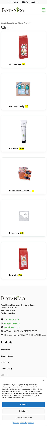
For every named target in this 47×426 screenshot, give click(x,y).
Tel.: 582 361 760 (12, 319)
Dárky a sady (6, 368)
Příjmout (23, 404)
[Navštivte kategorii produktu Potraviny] (23, 260)
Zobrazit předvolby (23, 417)
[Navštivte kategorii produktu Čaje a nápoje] (23, 49)
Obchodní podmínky (27, 423)
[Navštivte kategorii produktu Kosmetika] (23, 133)
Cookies (16, 423)
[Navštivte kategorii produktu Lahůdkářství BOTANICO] (23, 176)
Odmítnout (23, 411)
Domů (3, 23)
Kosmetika (5, 350)
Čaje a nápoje (7, 356)
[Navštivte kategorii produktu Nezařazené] (23, 218)
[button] (43, 380)
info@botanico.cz (12, 323)
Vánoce (4, 375)
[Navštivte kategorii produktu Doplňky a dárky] (23, 91)
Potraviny (5, 362)
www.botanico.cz (12, 327)
